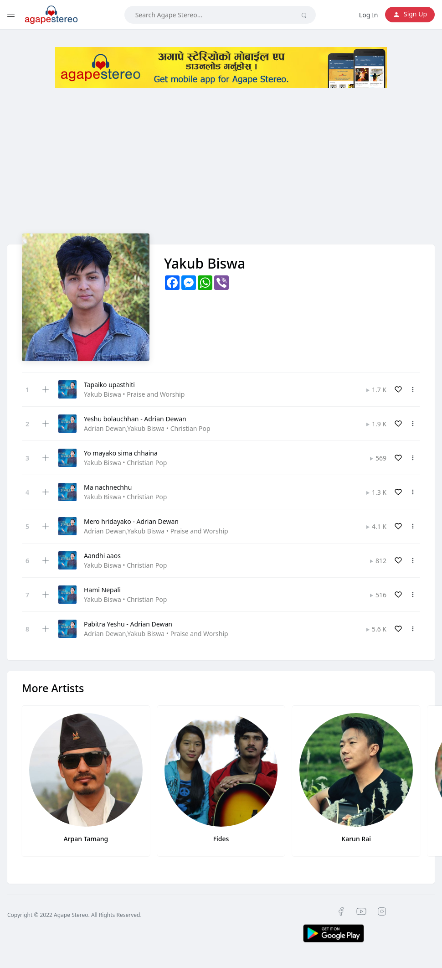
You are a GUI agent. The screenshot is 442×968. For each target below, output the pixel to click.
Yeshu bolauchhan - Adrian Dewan (135, 418)
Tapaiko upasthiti (109, 384)
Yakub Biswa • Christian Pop (125, 462)
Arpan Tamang (85, 838)
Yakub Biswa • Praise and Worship (134, 394)
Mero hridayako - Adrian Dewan (131, 521)
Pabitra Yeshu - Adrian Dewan (128, 624)
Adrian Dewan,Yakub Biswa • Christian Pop (147, 428)
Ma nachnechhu (108, 487)
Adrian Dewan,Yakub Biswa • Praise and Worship (156, 531)
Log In (368, 14)
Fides (221, 838)
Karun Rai (356, 838)
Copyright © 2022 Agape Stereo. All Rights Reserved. (74, 915)
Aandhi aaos (102, 555)
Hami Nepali (102, 589)
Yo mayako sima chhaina (121, 453)
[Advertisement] (221, 169)
